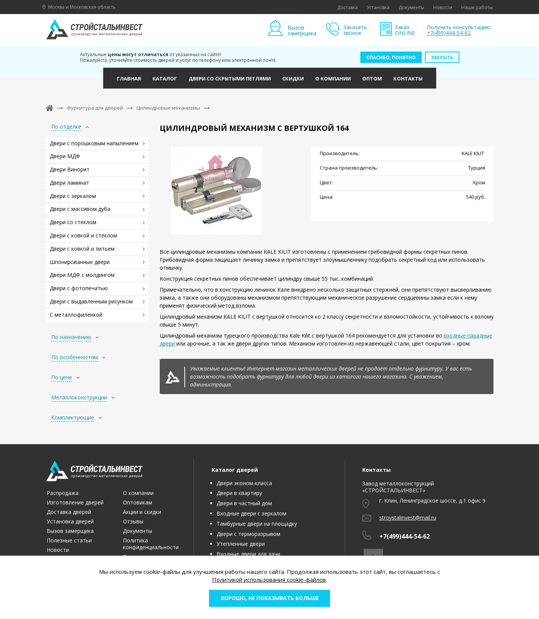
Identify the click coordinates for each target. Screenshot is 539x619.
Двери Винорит (70, 169)
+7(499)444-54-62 (449, 33)
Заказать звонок (355, 30)
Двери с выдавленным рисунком (91, 301)
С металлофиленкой (76, 314)
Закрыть (442, 57)
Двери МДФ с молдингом (82, 274)
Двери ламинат (69, 182)
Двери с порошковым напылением (94, 143)
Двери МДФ (65, 156)
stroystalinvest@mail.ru (407, 517)
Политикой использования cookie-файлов (269, 579)
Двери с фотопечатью (79, 288)
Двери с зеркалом (73, 196)
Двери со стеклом (73, 222)
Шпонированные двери (80, 262)
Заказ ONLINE (405, 30)
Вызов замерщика (302, 30)
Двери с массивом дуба (80, 208)
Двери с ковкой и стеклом (83, 235)
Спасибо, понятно (391, 57)
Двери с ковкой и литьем (82, 248)
